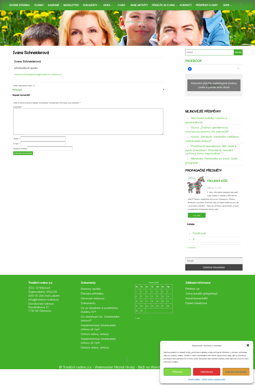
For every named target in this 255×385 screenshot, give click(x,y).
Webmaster (104, 381)
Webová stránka (20, 156)
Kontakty (186, 5)
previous (17, 97)
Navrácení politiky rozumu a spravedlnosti (206, 125)
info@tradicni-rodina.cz (44, 313)
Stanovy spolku (91, 302)
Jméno (16, 146)
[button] (248, 345)
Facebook (193, 63)
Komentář (17, 114)
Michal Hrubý (124, 381)
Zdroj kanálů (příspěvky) (201, 307)
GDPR (226, 5)
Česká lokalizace (196, 317)
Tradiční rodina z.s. (127, 14)
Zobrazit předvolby (236, 371)
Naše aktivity (139, 5)
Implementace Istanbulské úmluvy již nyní (98, 341)
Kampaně (53, 5)
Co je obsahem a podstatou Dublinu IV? (99, 324)
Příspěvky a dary (206, 5)
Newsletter (71, 5)
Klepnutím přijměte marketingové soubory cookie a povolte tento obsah (214, 87)
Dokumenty (90, 5)
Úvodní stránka (19, 5)
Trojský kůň (217, 188)
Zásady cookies (194, 379)
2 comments (191, 255)
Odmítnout (206, 371)
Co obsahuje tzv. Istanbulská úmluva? (100, 332)
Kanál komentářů (196, 312)
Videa (106, 5)
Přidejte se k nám (163, 5)
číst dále (196, 223)
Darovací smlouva (93, 312)
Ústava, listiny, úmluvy (95, 348)
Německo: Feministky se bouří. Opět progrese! (211, 165)
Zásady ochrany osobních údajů (213, 379)
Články (38, 5)
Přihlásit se (192, 302)
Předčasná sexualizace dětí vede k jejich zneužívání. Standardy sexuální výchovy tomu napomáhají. (210, 154)
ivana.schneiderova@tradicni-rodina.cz (39, 78)
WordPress (160, 381)
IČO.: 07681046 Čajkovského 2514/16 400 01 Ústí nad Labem (45, 305)
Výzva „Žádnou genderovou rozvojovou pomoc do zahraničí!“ (207, 134)
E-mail (16, 151)
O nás (121, 5)
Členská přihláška (92, 307)
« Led (137, 332)
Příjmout (177, 371)
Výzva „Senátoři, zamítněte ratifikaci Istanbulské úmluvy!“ (211, 143)
